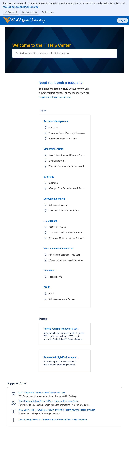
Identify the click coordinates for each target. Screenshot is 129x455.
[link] (64, 334)
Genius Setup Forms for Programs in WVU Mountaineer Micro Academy (53, 419)
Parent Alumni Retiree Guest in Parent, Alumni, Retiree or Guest (49, 401)
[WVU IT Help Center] (24, 20)
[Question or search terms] (68, 53)
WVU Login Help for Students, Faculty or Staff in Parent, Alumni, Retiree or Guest (57, 410)
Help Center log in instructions (55, 97)
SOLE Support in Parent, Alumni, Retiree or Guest (42, 392)
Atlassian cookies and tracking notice (20, 6)
